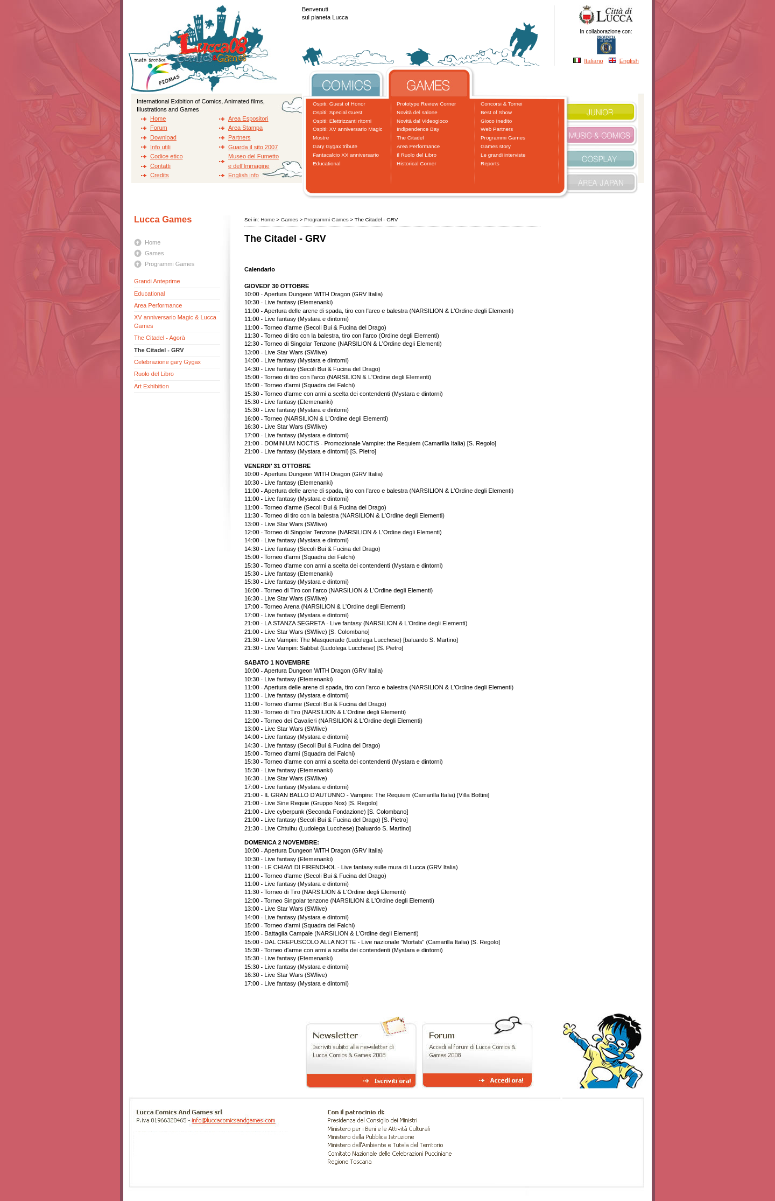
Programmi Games (503, 138)
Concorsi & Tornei (502, 104)
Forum (158, 127)
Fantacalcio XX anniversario (346, 155)
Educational (327, 163)
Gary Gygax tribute (335, 146)
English (629, 61)
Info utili (160, 147)
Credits (159, 175)
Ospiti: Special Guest (337, 112)
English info (243, 175)
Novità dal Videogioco (422, 121)
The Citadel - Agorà (159, 337)
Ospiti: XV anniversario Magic (348, 129)
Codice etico (166, 156)
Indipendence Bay (418, 129)
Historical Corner (416, 163)
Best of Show (496, 112)
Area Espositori (248, 118)
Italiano (593, 61)
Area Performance (418, 146)
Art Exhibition (151, 386)
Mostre (321, 138)
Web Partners (497, 129)
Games (154, 253)
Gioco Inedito (496, 121)
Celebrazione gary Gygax (167, 362)
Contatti (160, 166)
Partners (239, 137)
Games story (496, 146)
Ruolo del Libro (154, 374)
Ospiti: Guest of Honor (339, 104)
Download (163, 137)
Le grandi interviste (503, 155)
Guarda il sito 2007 (253, 147)
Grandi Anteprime (157, 281)
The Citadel (410, 138)
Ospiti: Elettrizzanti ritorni (342, 121)
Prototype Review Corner (426, 104)
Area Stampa (245, 127)
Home (158, 118)
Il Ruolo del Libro (416, 155)
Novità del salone (417, 112)
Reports (490, 163)
